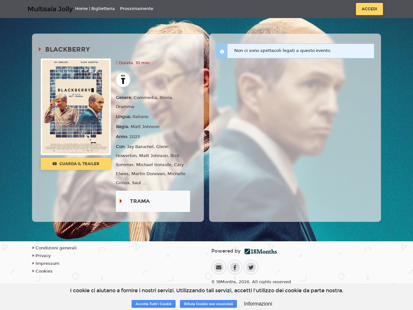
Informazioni (258, 303)
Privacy (42, 255)
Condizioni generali (55, 248)
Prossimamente (136, 8)
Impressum (46, 263)
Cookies (43, 271)
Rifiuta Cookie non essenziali (208, 304)
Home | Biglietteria (95, 8)
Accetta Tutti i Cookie (154, 304)
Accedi (369, 9)
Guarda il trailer (76, 164)
